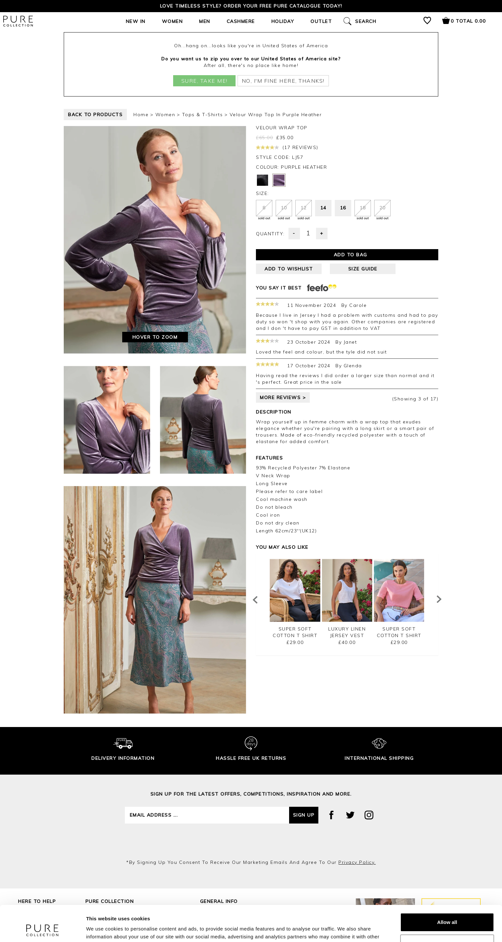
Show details (101, 929)
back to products (95, 115)
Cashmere (241, 21)
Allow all (447, 888)
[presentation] (251, 841)
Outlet (321, 21)
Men (204, 21)
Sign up (304, 815)
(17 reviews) (287, 147)
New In (136, 21)
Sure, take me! (204, 80)
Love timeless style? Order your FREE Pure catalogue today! (251, 6)
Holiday (282, 21)
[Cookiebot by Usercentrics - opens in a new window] (42, 929)
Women (172, 21)
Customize (447, 910)
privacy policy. (357, 862)
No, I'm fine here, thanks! (283, 80)
